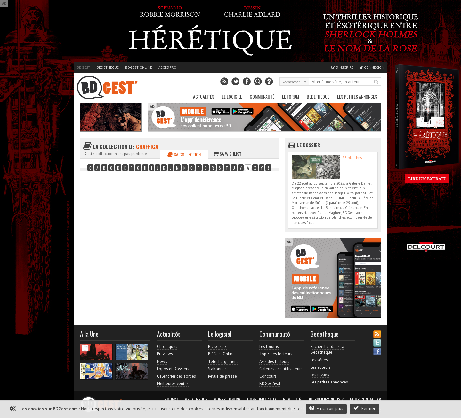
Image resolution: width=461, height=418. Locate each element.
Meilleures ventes (173, 383)
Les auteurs (321, 367)
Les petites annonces (357, 96)
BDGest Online (138, 67)
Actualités (203, 96)
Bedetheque (108, 67)
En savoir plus (326, 408)
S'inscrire (342, 67)
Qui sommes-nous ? (325, 399)
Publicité (292, 399)
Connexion (372, 67)
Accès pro (167, 67)
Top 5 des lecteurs (275, 354)
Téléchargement (223, 361)
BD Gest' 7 (217, 346)
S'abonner (217, 369)
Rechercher (376, 82)
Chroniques (167, 346)
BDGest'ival (269, 383)
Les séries (319, 360)
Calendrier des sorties (176, 376)
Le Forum (290, 96)
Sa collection (184, 154)
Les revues (320, 374)
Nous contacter (365, 399)
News (162, 361)
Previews (165, 354)
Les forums (269, 346)
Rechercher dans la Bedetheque (327, 349)
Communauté (262, 96)
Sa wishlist (227, 153)
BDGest (83, 67)
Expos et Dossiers (173, 369)
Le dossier (308, 144)
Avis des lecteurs (274, 361)
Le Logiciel (232, 96)
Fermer (364, 408)
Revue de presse (222, 376)
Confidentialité (262, 399)
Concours (268, 376)
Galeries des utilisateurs (281, 369)
